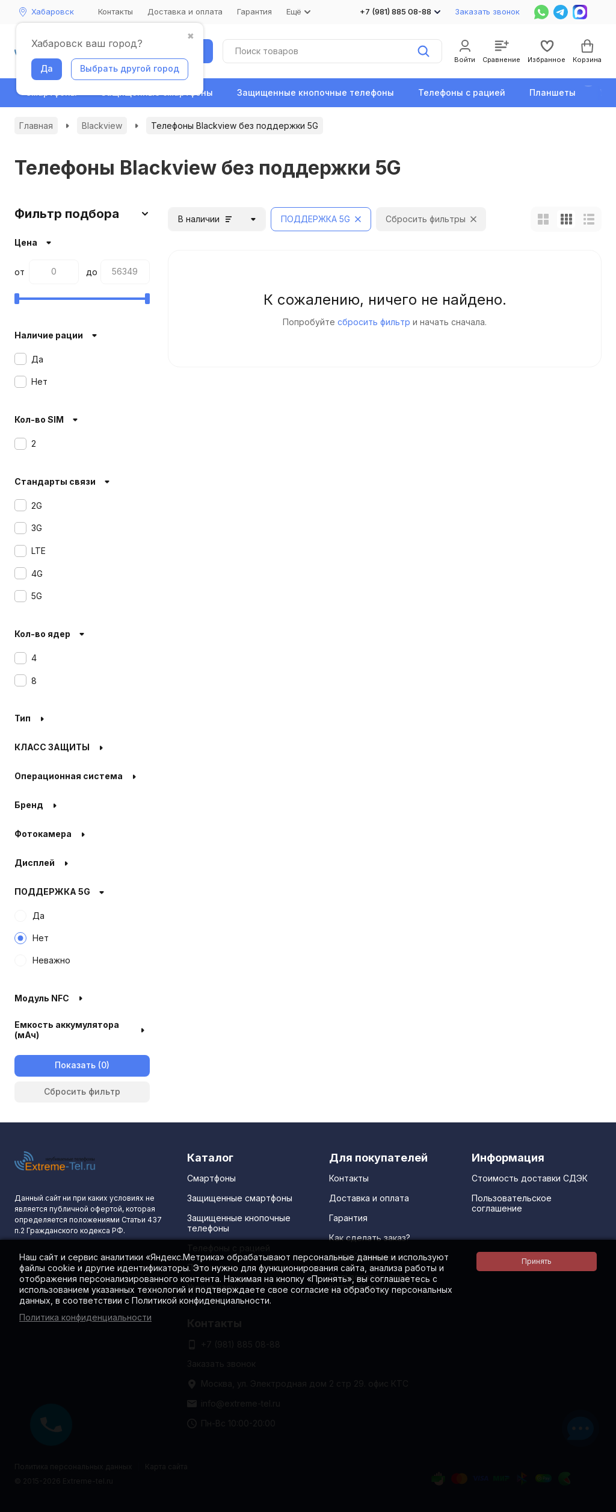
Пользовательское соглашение (512, 1203)
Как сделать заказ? (369, 1238)
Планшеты (552, 92)
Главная (36, 125)
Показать (75, 1065)
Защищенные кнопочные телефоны (315, 92)
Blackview (102, 125)
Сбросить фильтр (82, 1091)
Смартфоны (211, 1178)
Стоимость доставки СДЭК (530, 1178)
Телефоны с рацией (461, 92)
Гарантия (254, 11)
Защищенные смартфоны (239, 1198)
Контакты (115, 11)
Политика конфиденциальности (85, 1317)
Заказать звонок (487, 11)
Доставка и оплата (185, 11)
